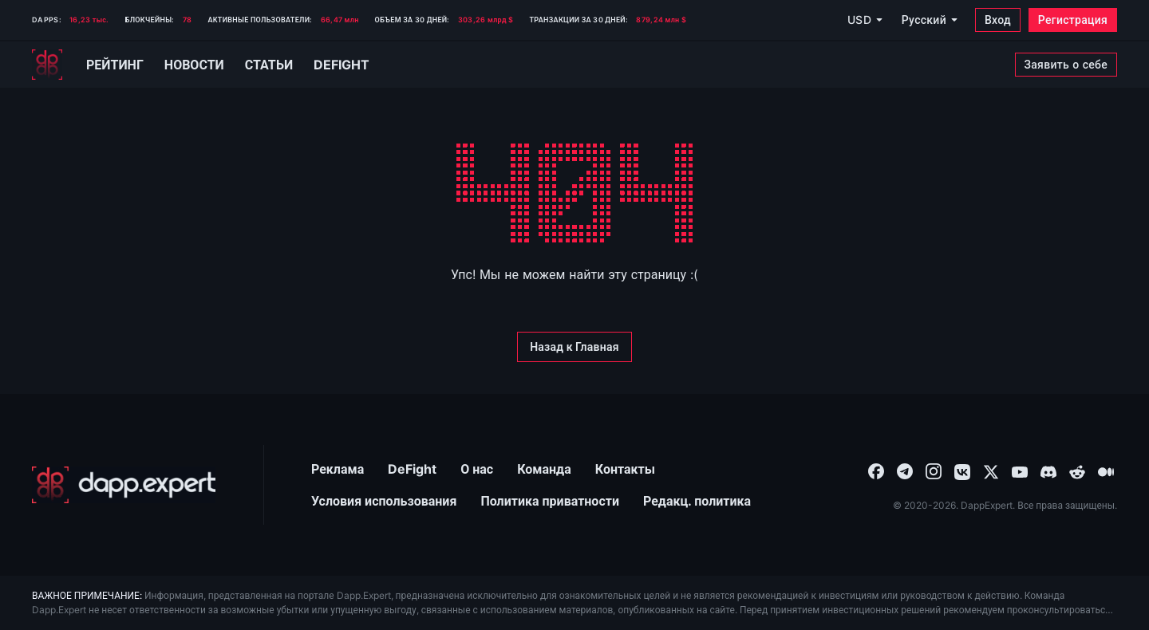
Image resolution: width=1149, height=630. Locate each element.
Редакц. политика (697, 501)
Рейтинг (115, 65)
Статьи (269, 65)
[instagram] (934, 470)
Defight (341, 65)
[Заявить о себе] (1066, 65)
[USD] (864, 20)
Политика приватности (549, 501)
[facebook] (876, 470)
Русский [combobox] (924, 19)
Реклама (337, 469)
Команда (544, 469)
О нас (476, 469)
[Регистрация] (1073, 20)
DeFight (412, 469)
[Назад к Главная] (574, 347)
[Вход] (998, 20)
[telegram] (905, 470)
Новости (194, 65)
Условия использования (383, 501)
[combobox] (876, 470)
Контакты (625, 469)
